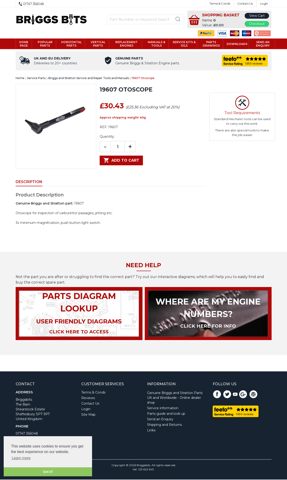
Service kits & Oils (184, 44)
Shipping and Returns (164, 425)
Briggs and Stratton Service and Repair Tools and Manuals (88, 78)
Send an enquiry (263, 44)
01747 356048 (27, 434)
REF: (103, 127)
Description (29, 182)
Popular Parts (45, 44)
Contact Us (245, 3)
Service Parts (36, 78)
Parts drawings (211, 44)
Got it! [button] (48, 472)
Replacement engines (126, 44)
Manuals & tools (156, 44)
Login (264, 3)
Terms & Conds (219, 3)
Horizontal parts (71, 44)
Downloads (237, 44)
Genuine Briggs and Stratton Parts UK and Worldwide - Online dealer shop (175, 398)
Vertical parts (98, 44)
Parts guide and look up (166, 414)
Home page (23, 44)
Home (20, 78)
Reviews (88, 398)
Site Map (88, 415)
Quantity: (107, 137)
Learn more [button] (21, 458)
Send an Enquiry (160, 420)
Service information (162, 408)
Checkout (257, 24)
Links (151, 431)
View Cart (257, 16)
